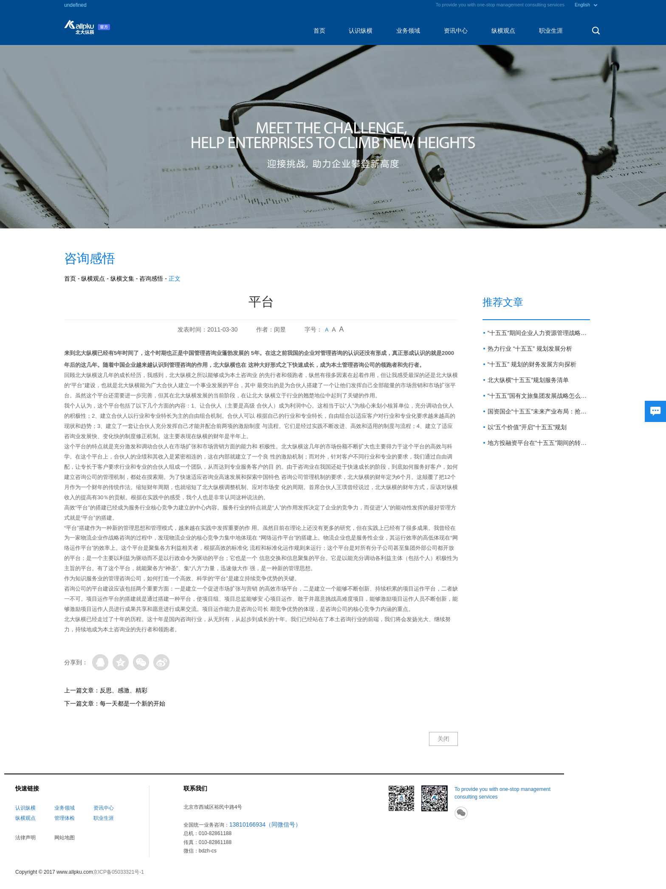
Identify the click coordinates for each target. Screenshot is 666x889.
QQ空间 (121, 662)
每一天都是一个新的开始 (132, 703)
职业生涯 (551, 30)
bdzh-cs (208, 851)
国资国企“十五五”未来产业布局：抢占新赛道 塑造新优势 (539, 411)
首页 (319, 30)
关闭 (443, 738)
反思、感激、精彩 (123, 690)
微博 (161, 662)
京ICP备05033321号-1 (118, 872)
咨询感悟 (151, 278)
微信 (141, 662)
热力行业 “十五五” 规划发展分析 (530, 348)
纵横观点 (503, 30)
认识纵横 (361, 30)
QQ (100, 662)
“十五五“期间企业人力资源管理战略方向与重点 (539, 332)
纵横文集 (122, 278)
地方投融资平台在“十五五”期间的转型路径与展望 (539, 442)
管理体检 (64, 818)
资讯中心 (456, 30)
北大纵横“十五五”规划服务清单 (528, 380)
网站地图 (64, 838)
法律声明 (25, 838)
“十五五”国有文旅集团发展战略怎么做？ (539, 395)
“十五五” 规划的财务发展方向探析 (532, 364)
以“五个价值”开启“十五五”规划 (527, 427)
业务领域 (408, 30)
